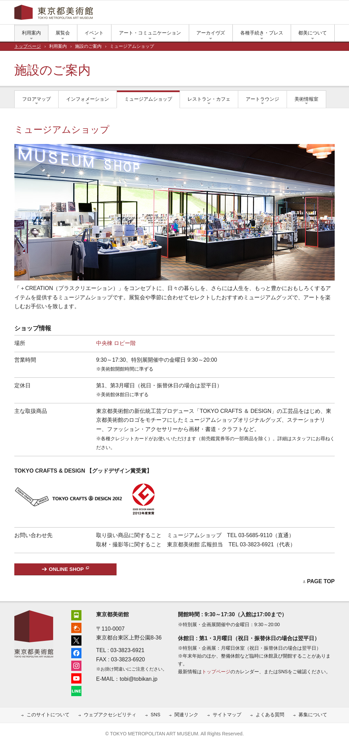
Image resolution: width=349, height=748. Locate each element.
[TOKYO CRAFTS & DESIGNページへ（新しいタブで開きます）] (69, 480)
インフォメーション (87, 99)
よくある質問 (270, 714)
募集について (313, 714)
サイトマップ (227, 714)
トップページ (27, 46)
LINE (307, 14)
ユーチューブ (297, 14)
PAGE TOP (321, 581)
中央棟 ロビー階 (116, 343)
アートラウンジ (262, 99)
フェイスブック (277, 14)
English (162, 14)
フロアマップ (36, 99)
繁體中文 (207, 14)
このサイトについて (48, 714)
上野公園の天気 (256, 14)
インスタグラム (287, 14)
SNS (155, 714)
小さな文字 (321, 14)
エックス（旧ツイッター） (266, 14)
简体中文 (184, 14)
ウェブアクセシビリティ (110, 714)
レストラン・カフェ (208, 99)
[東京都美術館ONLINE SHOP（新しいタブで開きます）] (65, 569)
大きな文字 (331, 14)
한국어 (227, 14)
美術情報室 (306, 99)
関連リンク (186, 714)
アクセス (246, 14)
